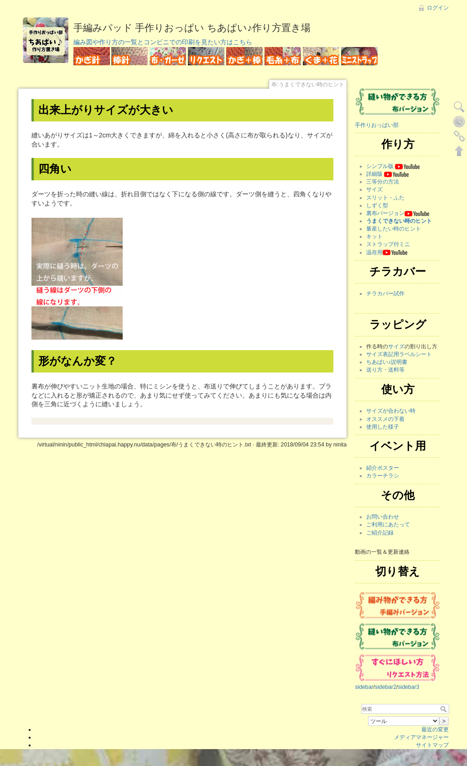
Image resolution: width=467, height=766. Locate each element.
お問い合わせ (382, 517)
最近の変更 (435, 729)
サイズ (374, 189)
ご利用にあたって (388, 524)
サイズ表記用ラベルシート (399, 354)
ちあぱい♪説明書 (386, 362)
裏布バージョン (385, 213)
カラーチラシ (382, 475)
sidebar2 (385, 687)
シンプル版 (380, 166)
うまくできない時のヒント (399, 221)
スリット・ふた (385, 197)
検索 (444, 709)
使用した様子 (382, 427)
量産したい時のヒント (393, 229)
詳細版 (374, 174)
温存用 (374, 252)
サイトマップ (432, 745)
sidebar (364, 687)
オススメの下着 (385, 419)
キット (374, 236)
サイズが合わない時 (390, 411)
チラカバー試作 (385, 293)
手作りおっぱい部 (377, 125)
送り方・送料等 (385, 370)
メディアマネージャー (421, 737)
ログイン (438, 8)
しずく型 (377, 205)
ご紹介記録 (380, 533)
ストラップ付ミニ (388, 244)
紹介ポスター (382, 468)
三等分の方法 (382, 181)
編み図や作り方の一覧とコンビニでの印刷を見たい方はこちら (162, 42)
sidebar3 (408, 687)
